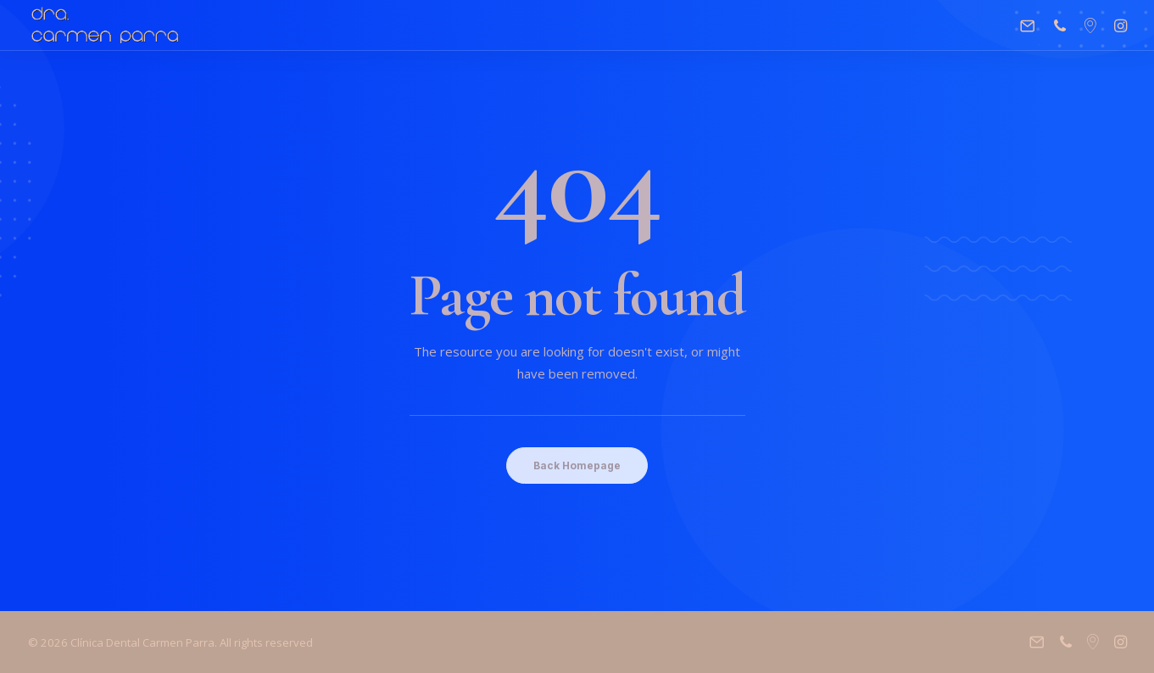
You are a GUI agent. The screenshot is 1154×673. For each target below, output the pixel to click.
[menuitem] (1031, 25)
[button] (1031, 25)
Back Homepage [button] (577, 465)
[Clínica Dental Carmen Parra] (105, 25)
